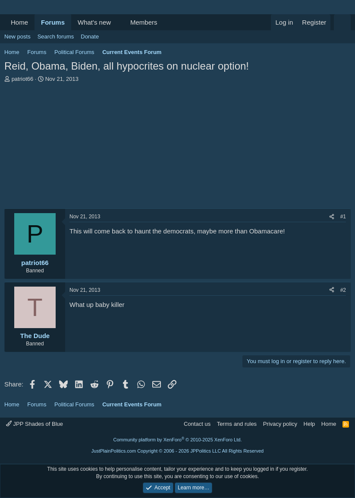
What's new (94, 22)
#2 (343, 290)
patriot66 (23, 79)
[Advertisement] (177, 147)
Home (19, 22)
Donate (90, 36)
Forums (53, 22)
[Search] (342, 22)
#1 (343, 217)
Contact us (197, 424)
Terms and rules (237, 424)
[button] (118, 22)
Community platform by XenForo (177, 439)
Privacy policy (280, 424)
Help (309, 424)
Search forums (56, 36)
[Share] (331, 217)
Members (143, 22)
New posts (17, 36)
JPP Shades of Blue (34, 424)
